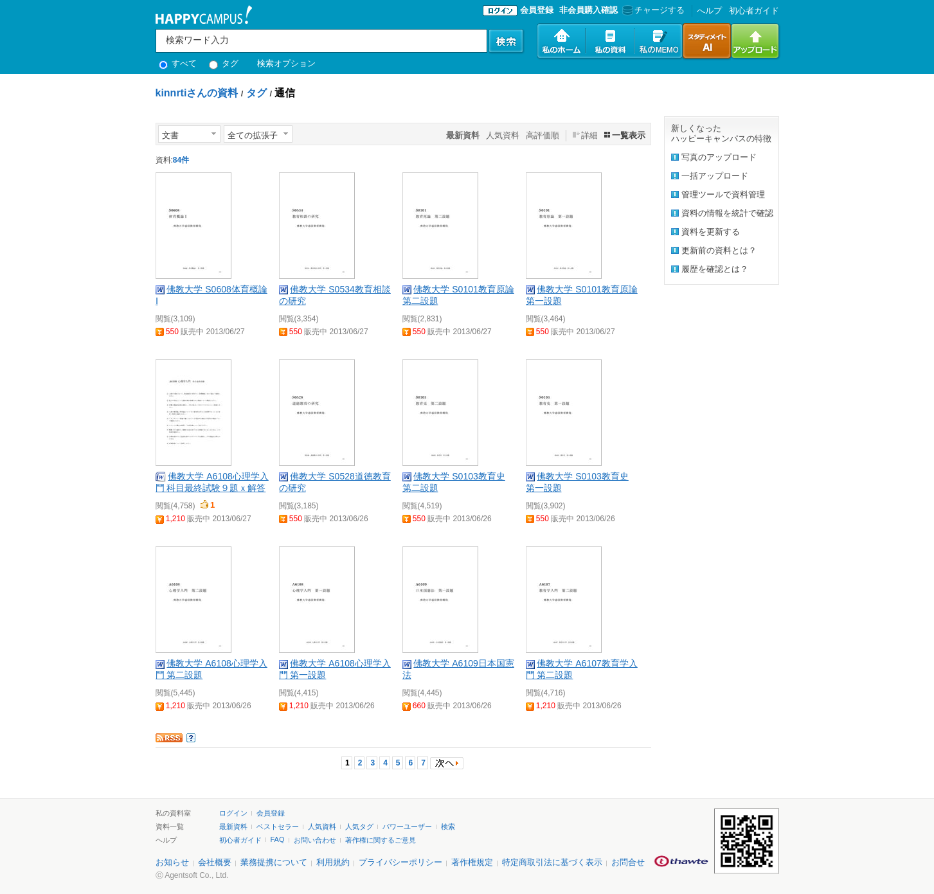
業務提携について (273, 862)
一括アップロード (714, 176)
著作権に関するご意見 (380, 840)
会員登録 (536, 10)
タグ (224, 63)
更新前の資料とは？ (719, 250)
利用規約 (333, 862)
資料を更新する (710, 232)
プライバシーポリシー (400, 862)
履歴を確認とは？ (714, 269)
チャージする (652, 10)
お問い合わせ (315, 840)
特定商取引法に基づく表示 (552, 862)
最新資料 (233, 826)
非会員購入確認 (588, 10)
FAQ (278, 839)
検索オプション (286, 63)
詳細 (589, 135)
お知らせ (172, 862)
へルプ (709, 10)
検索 (448, 826)
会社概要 (214, 862)
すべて (178, 63)
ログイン (233, 813)
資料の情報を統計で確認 (727, 213)
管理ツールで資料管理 (723, 194)
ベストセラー (277, 826)
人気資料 (502, 135)
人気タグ (359, 826)
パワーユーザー (407, 826)
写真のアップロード (719, 157)
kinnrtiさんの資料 (197, 92)
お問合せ (628, 862)
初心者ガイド (754, 10)
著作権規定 (472, 862)
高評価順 (542, 135)
